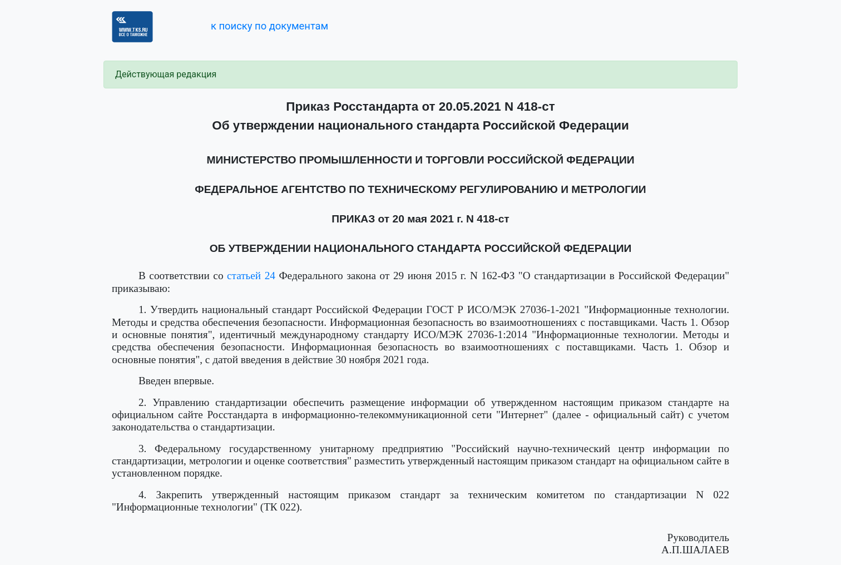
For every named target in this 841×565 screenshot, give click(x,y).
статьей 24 (251, 275)
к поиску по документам (269, 26)
